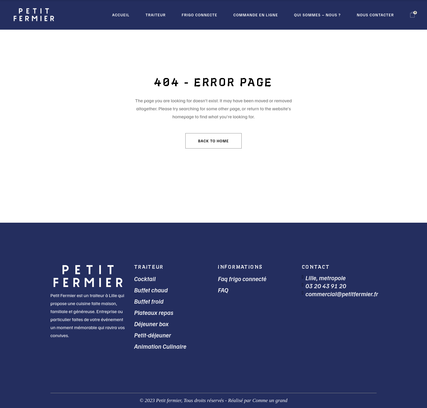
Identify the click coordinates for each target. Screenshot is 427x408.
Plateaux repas (153, 312)
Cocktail (145, 279)
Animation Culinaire (160, 346)
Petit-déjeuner (152, 335)
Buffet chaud (151, 290)
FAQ (223, 290)
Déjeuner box (151, 324)
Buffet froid (149, 301)
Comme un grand (269, 400)
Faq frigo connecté (242, 279)
